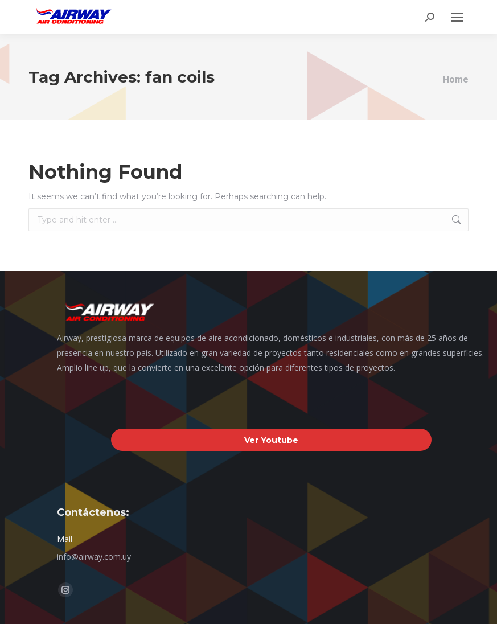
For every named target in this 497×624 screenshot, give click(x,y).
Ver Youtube (271, 440)
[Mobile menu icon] (457, 17)
